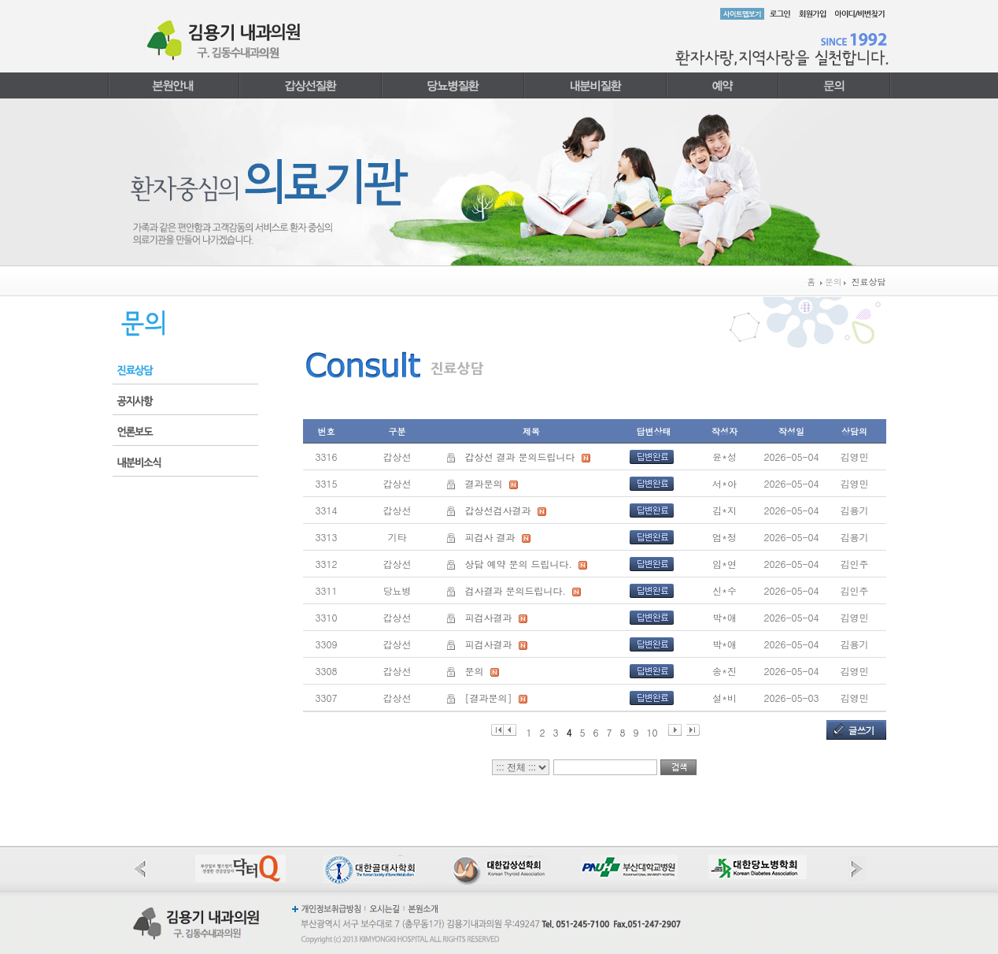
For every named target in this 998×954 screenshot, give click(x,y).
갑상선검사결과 (498, 510)
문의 (474, 670)
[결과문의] (488, 697)
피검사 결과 (490, 537)
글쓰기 (861, 730)
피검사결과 (488, 617)
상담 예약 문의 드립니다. (519, 563)
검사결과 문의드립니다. (516, 590)
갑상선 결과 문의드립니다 (520, 456)
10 (652, 731)
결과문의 (484, 483)
